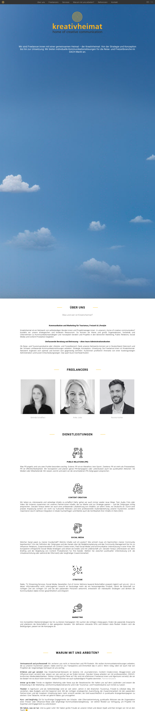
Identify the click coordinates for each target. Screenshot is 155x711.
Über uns (41, 2)
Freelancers (53, 2)
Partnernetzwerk (109, 678)
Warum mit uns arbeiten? (83, 2)
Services (65, 2)
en (152, 2)
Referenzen (102, 2)
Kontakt (114, 2)
